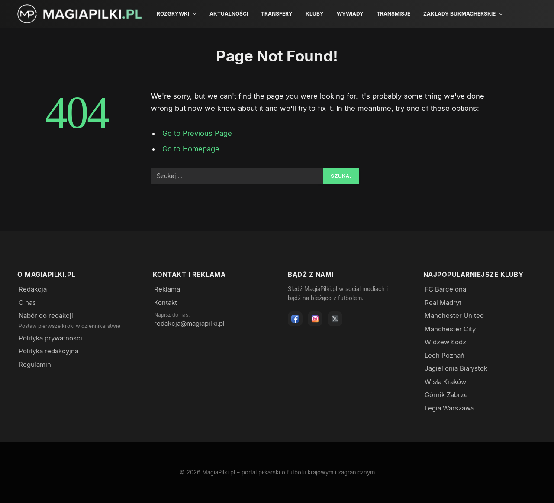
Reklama (167, 289)
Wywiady (350, 13)
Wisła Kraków (445, 382)
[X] (335, 318)
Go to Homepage (191, 148)
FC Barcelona (445, 289)
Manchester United (454, 315)
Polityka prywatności (50, 338)
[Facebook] (295, 318)
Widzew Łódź (445, 342)
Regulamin (35, 364)
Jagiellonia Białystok (456, 368)
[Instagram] (315, 318)
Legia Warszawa (449, 408)
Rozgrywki (173, 13)
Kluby (315, 13)
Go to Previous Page (197, 133)
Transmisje (393, 13)
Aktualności (228, 13)
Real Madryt (443, 302)
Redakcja (33, 289)
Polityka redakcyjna (48, 351)
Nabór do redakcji (46, 315)
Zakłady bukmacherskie (459, 13)
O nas (27, 302)
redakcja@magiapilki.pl (189, 323)
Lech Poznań (444, 355)
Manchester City (450, 329)
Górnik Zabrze (446, 395)
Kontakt (165, 302)
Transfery (277, 13)
